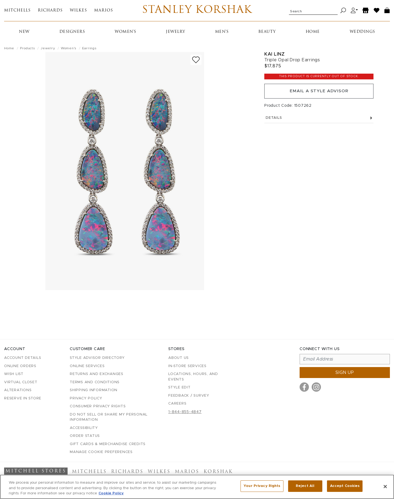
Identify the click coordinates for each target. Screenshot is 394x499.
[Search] (343, 11)
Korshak (218, 472)
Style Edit (179, 388)
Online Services (87, 366)
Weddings (362, 33)
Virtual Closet (20, 382)
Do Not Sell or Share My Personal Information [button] (108, 417)
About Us (178, 358)
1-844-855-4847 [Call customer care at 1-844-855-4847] (185, 412)
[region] (197, 487)
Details (319, 120)
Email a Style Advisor (319, 92)
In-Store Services (187, 366)
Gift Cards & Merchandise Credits (108, 444)
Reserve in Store (22, 398)
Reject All (305, 486)
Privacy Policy (86, 398)
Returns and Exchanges (96, 374)
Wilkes (78, 11)
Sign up (344, 373)
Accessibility (84, 428)
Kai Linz (274, 55)
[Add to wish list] (195, 61)
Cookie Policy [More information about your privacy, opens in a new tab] (111, 493)
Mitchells (17, 11)
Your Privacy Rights (262, 486)
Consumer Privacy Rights (98, 406)
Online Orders (20, 366)
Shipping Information (93, 390)
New (24, 33)
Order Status (85, 436)
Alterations (17, 390)
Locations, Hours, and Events (193, 377)
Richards (50, 11)
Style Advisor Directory (97, 358)
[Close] (385, 486)
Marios (103, 11)
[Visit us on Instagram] (316, 387)
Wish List (14, 374)
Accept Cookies (345, 486)
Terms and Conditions (95, 382)
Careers (177, 404)
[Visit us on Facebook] (304, 387)
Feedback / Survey (188, 395)
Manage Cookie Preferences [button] (101, 452)
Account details (22, 358)
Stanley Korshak (196, 10)
